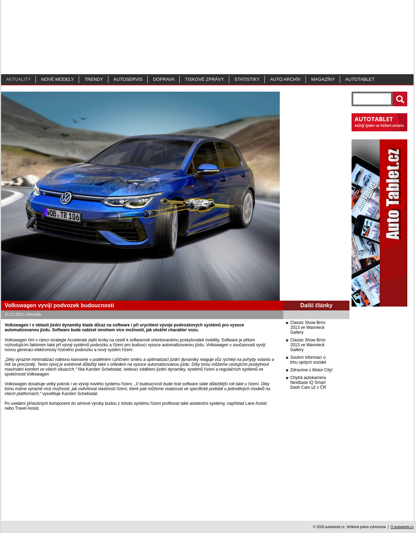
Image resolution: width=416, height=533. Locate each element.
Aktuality (18, 79)
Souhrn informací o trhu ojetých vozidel (308, 360)
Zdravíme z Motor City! (311, 370)
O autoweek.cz (402, 527)
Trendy (93, 79)
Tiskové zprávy (204, 79)
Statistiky (247, 79)
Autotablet (360, 79)
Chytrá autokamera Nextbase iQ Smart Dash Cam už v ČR (308, 382)
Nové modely (57, 79)
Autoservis (128, 79)
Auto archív (285, 79)
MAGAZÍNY (323, 79)
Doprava (164, 79)
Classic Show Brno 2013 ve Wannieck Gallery (307, 327)
